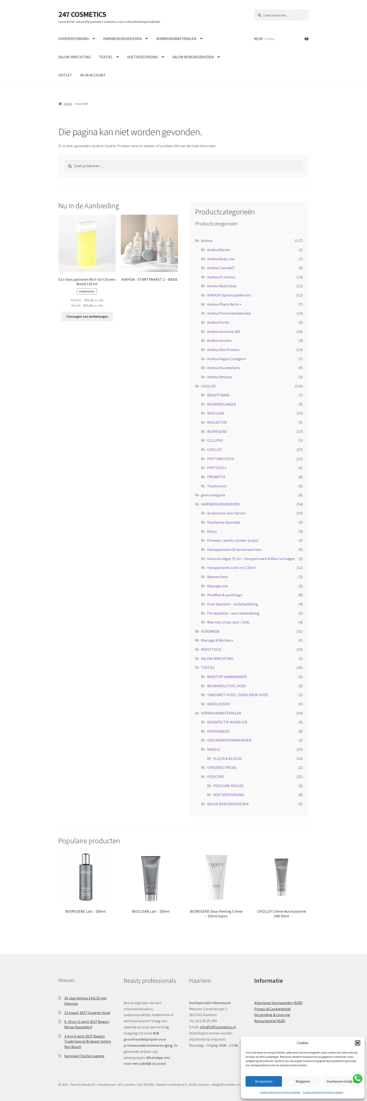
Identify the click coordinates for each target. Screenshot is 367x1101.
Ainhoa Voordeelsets (223, 367)
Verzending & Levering (272, 1014)
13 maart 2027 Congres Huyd (87, 1012)
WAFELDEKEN (218, 704)
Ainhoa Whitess (219, 377)
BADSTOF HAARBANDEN (227, 676)
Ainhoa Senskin (219, 340)
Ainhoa (206, 240)
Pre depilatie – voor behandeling (233, 613)
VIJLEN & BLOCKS (227, 758)
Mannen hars (217, 576)
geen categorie (213, 495)
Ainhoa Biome (218, 249)
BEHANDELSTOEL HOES (226, 685)
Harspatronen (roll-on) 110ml (231, 567)
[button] (357, 1043)
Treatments (217, 486)
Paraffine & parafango (224, 594)
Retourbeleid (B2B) (269, 1020)
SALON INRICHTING (74, 57)
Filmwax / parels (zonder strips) (232, 540)
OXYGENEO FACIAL (222, 767)
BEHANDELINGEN (221, 404)
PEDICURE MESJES (228, 785)
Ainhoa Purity (218, 322)
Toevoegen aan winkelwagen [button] (87, 316)
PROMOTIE (216, 476)
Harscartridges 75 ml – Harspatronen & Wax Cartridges (251, 558)
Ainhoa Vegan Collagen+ (226, 358)
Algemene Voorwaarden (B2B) (278, 1002)
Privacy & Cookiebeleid (272, 1008)
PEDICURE (215, 776)
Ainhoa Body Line (221, 259)
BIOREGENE (217, 431)
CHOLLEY (208, 386)
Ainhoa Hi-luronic (221, 277)
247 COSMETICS (82, 14)
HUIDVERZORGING (73, 38)
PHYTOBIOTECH (220, 458)
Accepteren (263, 1081)
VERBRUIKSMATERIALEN (176, 38)
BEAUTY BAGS (218, 395)
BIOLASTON (217, 422)
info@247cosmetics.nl (218, 1027)
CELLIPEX (215, 440)
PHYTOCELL (217, 467)
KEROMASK (210, 631)
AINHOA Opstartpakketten (229, 295)
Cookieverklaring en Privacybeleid (280, 1092)
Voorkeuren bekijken (342, 1081)
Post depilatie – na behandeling (232, 604)
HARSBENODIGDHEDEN (122, 38)
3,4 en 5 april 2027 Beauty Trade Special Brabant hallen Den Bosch (87, 1041)
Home (68, 104)
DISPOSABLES (218, 731)
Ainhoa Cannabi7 (220, 267)
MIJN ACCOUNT (93, 75)
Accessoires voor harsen (226, 513)
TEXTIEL (106, 57)
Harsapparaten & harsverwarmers (234, 549)
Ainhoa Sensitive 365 (223, 331)
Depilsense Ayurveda (223, 522)
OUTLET (65, 75)
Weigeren (303, 1081)
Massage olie (217, 586)
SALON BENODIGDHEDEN (193, 57)
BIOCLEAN (215, 413)
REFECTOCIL (211, 649)
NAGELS (213, 749)
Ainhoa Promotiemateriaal (229, 313)
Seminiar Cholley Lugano (84, 1056)
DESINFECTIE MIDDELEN (227, 722)
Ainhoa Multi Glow (222, 286)
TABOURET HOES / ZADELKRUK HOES (237, 694)
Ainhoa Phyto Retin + (224, 304)
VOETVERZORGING (142, 57)
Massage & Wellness (217, 640)
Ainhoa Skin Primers (223, 349)
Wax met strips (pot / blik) (228, 622)
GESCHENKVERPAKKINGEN (229, 740)
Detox (212, 531)
